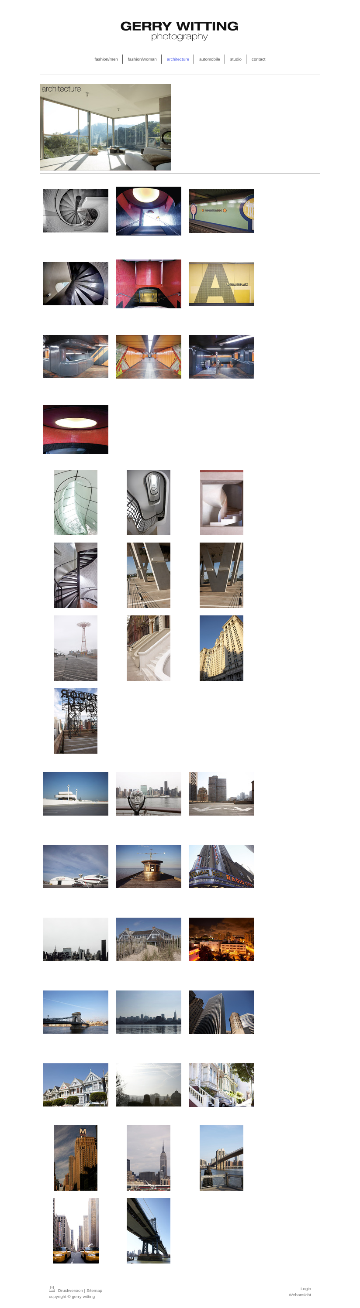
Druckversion (66, 1290)
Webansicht (300, 1294)
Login (306, 1288)
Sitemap (94, 1290)
